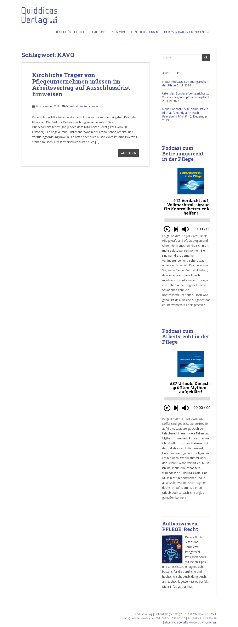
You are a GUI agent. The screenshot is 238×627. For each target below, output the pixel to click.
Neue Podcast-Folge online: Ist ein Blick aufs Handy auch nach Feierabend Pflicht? (185, 112)
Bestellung (98, 32)
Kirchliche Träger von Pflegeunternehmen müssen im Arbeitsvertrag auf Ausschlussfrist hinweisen (81, 84)
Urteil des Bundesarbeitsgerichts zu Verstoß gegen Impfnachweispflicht (185, 95)
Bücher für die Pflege (70, 32)
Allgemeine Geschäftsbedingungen (135, 32)
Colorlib (183, 622)
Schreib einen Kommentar (82, 106)
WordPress (209, 622)
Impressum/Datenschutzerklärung (187, 32)
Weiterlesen (128, 153)
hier (189, 586)
